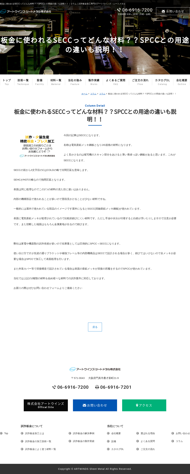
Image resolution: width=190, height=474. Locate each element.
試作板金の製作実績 (83, 441)
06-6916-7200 (135, 10)
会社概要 (181, 82)
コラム (93, 94)
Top (6, 433)
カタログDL (162, 82)
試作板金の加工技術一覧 (38, 441)
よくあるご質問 (116, 82)
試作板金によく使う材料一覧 (40, 449)
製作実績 (94, 82)
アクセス (144, 405)
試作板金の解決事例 (83, 433)
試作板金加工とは (34, 433)
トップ (7, 82)
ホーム (84, 94)
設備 (39, 82)
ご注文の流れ (140, 82)
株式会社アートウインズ (45, 405)
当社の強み (75, 82)
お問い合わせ (173, 11)
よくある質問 (148, 441)
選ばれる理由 (148, 433)
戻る (95, 326)
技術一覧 (23, 82)
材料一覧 (56, 82)
